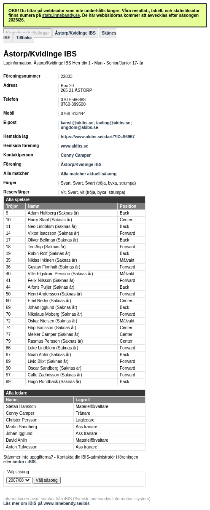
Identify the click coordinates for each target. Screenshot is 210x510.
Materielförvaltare (92, 406)
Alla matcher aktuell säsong (88, 174)
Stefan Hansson (21, 406)
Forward (127, 233)
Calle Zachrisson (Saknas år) (55, 375)
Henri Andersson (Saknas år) (55, 294)
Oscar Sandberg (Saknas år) (54, 368)
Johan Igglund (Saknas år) (52, 307)
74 (8, 327)
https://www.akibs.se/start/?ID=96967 (98, 136)
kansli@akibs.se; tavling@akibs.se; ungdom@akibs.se (96, 125)
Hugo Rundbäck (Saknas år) (54, 381)
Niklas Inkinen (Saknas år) (52, 260)
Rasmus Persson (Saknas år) (55, 341)
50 (8, 294)
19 (8, 253)
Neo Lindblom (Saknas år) (52, 226)
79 (8, 341)
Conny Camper (76, 155)
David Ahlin (16, 440)
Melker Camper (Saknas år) (54, 334)
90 (8, 368)
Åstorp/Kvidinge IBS (75, 33)
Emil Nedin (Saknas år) (49, 300)
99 (8, 381)
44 (8, 287)
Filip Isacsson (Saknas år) (52, 327)
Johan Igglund (19, 433)
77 (8, 334)
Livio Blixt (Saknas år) (48, 361)
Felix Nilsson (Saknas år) (51, 280)
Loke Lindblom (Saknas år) (53, 348)
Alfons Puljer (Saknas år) (51, 287)
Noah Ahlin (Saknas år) (49, 354)
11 (8, 226)
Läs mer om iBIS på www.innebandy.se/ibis (46, 503)
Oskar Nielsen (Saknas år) (52, 321)
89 (8, 361)
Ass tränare (86, 426)
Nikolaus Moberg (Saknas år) (55, 314)
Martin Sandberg (21, 426)
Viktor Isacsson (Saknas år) (53, 233)
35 (8, 260)
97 (8, 375)
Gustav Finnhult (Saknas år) (54, 267)
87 (8, 354)
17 (8, 240)
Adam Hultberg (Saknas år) (53, 213)
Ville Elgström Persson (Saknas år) (60, 273)
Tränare (83, 413)
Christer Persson (21, 420)
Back (124, 213)
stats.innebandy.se (61, 15)
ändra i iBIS (24, 461)
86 (8, 348)
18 (8, 246)
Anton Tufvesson (22, 447)
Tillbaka (24, 37)
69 (8, 307)
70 (8, 314)
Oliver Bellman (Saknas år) (53, 240)
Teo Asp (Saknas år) (47, 246)
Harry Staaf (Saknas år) (50, 219)
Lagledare (85, 420)
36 (8, 267)
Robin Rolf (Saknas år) (49, 253)
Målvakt (127, 260)
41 (8, 280)
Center (126, 219)
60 (8, 300)
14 (8, 233)
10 (8, 219)
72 (8, 321)
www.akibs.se (74, 146)
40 (8, 273)
